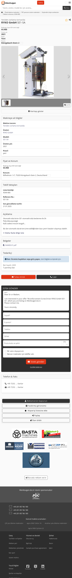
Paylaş (36, 415)
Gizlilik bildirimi (36, 367)
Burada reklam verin (36, 478)
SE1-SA (5, 139)
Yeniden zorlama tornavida (14, 126)
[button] (70, 3)
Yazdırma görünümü (36, 406)
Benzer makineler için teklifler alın (20, 354)
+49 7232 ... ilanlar (14, 383)
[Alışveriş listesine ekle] (66, 20)
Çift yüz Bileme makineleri (14, 523)
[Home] (12, 12)
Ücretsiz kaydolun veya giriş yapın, (25, 259)
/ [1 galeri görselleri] (67, 105)
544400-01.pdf (9, 245)
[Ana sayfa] (2, 12)
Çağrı (53, 277)
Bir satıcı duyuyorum (15, 351)
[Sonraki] (68, 76)
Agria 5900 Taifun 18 (34, 523)
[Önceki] (3, 76)
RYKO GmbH (8, 132)
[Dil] (66, 3)
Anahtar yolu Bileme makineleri (56, 523)
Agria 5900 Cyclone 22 (36, 528)
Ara (66, 8)
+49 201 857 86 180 (20, 507)
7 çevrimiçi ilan (9, 268)
